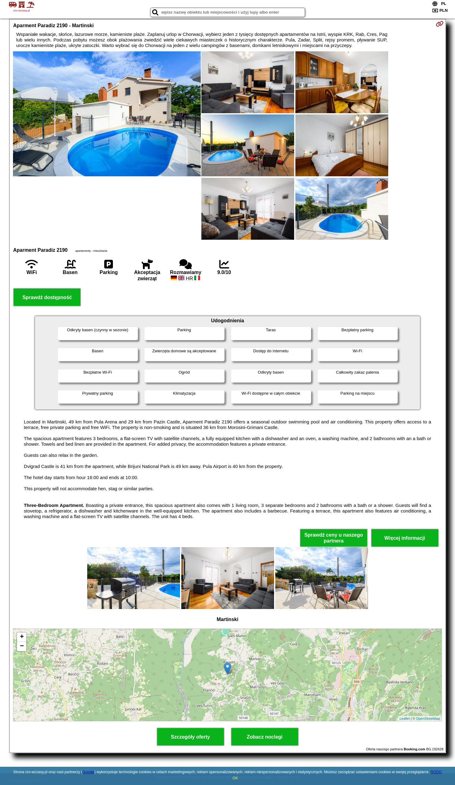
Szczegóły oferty (190, 737)
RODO (436, 772)
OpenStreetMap (428, 718)
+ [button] (22, 637)
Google (88, 772)
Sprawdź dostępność (47, 297)
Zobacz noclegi (265, 737)
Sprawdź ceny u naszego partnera (333, 537)
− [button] (22, 646)
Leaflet (405, 718)
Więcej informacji (404, 538)
